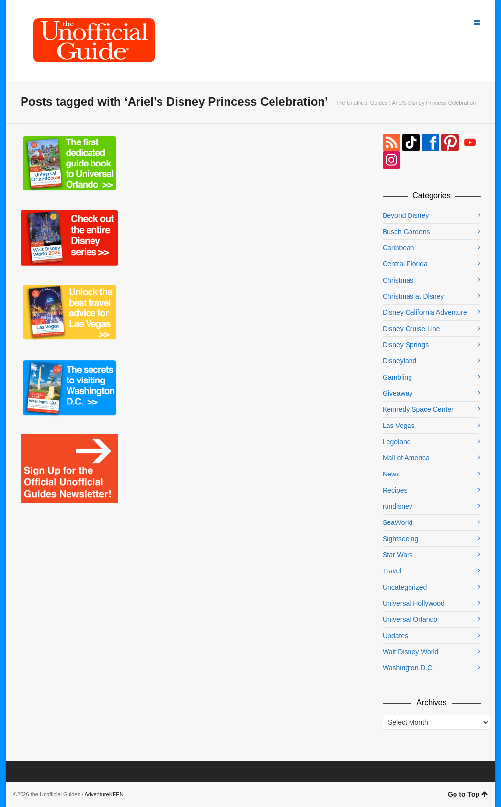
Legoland (397, 442)
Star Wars (398, 555)
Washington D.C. (408, 668)
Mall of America (406, 458)
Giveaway (397, 393)
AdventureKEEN (104, 794)
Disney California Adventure (425, 312)
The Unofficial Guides (361, 103)
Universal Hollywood (414, 603)
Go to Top (468, 794)
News (391, 474)
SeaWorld (397, 522)
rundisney (397, 506)
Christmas (398, 280)
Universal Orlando (410, 619)
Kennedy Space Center (418, 409)
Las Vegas (398, 425)
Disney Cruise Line (411, 328)
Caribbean (398, 248)
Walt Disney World (410, 652)
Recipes (395, 490)
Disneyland (399, 361)
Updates (395, 636)
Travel (392, 571)
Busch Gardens (406, 232)
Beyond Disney (406, 215)
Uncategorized (405, 587)
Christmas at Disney (413, 296)
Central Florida (405, 264)
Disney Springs (406, 345)
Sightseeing (400, 539)
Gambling (397, 377)
